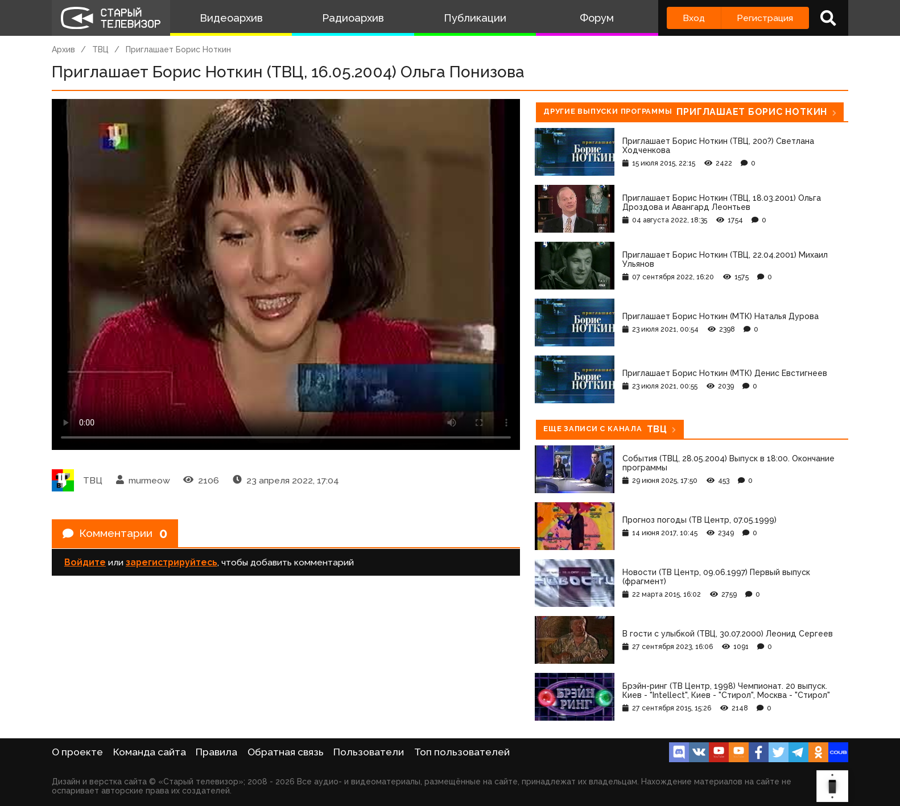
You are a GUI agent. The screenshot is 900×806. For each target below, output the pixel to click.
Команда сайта (149, 752)
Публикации (475, 18)
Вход (694, 18)
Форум (597, 18)
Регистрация (765, 18)
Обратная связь (285, 752)
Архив (63, 49)
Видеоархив (231, 18)
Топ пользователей (462, 752)
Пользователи (368, 752)
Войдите (85, 563)
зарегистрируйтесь (171, 563)
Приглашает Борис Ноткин (178, 49)
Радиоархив (353, 18)
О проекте (77, 752)
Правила (216, 752)
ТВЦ (100, 49)
